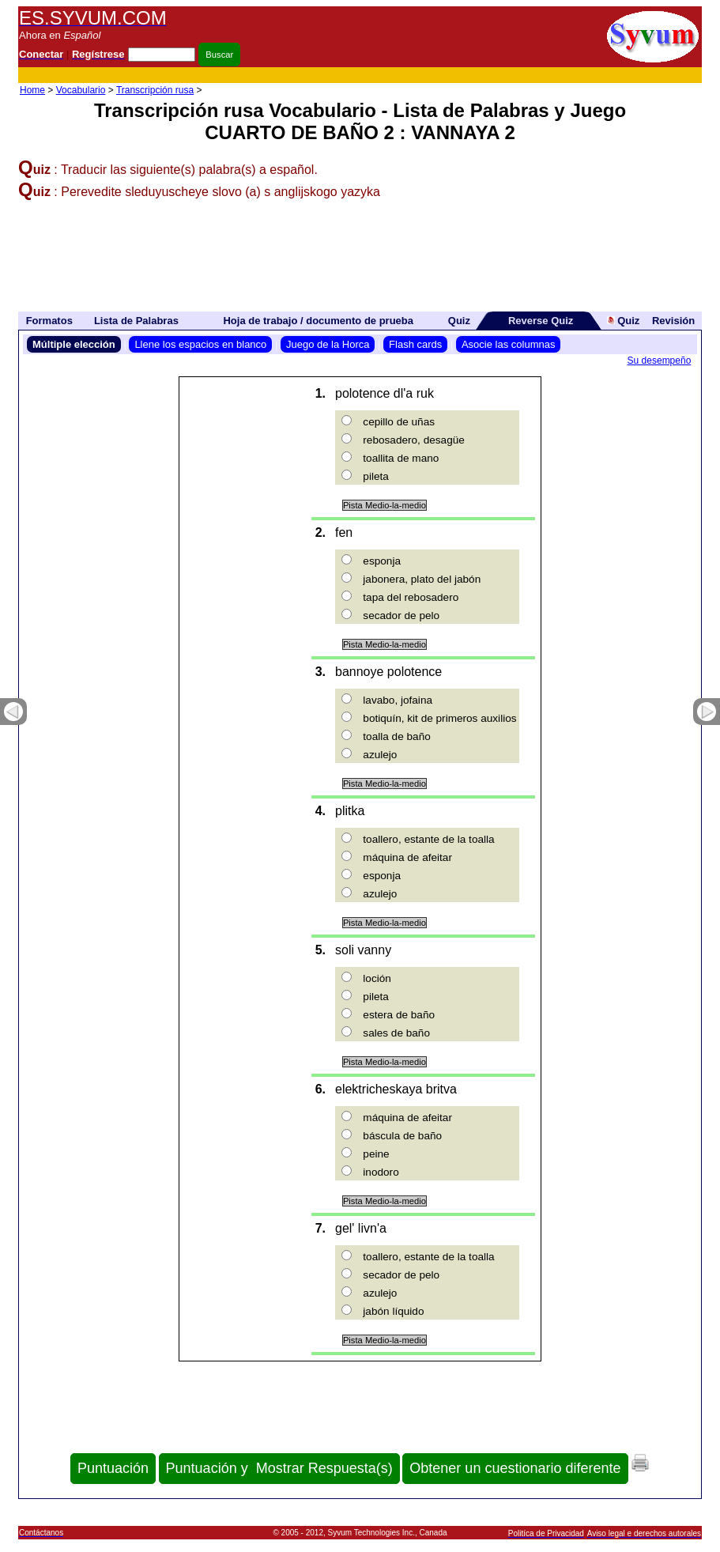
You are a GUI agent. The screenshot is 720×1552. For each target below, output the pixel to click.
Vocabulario (81, 90)
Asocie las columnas (509, 344)
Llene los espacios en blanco (200, 344)
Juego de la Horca (328, 344)
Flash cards (415, 344)
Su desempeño (660, 360)
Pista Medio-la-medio (384, 505)
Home (32, 90)
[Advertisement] (413, 75)
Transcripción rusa (155, 90)
